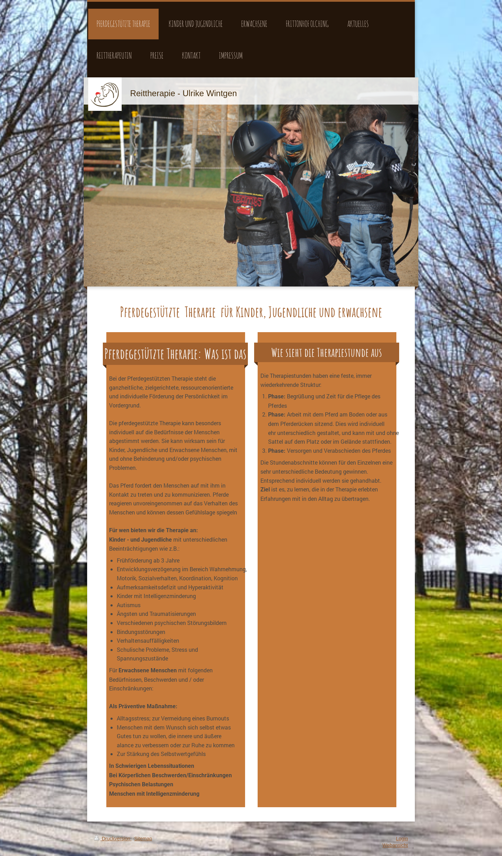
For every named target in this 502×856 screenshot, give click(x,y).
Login (402, 838)
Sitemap (143, 838)
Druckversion (112, 838)
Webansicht (395, 845)
